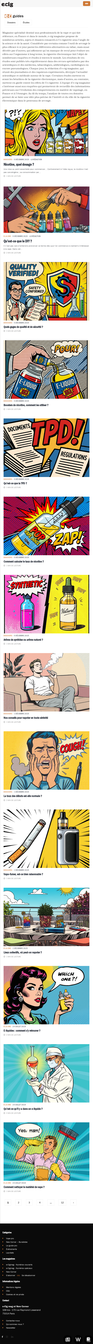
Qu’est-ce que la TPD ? (15, 483)
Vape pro (10, 1238)
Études (26, 22)
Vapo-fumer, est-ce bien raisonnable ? (23, 874)
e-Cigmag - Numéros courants (19, 1264)
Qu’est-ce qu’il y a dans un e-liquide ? (23, 1109)
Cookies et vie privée (15, 1294)
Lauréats (10, 1252)
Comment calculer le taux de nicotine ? (24, 561)
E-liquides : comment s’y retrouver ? (22, 1031)
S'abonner (10, 1275)
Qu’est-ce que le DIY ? (18, 241)
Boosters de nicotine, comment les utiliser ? (26, 405)
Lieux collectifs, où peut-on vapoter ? (23, 952)
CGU (8, 1290)
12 (62, 1202)
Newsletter (10, 1327)
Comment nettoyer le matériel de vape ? (24, 1187)
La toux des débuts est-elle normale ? (23, 796)
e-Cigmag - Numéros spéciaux (19, 1268)
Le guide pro (11, 1245)
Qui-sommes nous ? (15, 1324)
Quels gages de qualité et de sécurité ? (23, 327)
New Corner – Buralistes (17, 1242)
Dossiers (11, 22)
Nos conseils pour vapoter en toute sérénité (26, 718)
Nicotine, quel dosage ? (19, 164)
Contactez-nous (13, 1320)
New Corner (11, 1271)
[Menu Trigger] (86, 3)
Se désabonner (28, 1275)
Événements (11, 1249)
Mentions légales (13, 1287)
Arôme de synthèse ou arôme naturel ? (23, 639)
